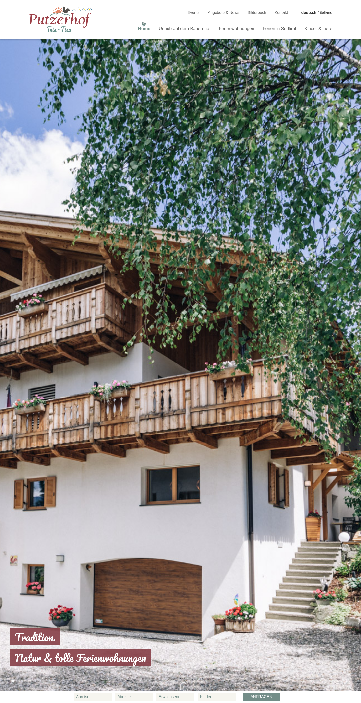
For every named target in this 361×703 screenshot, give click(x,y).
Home (144, 27)
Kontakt (281, 13)
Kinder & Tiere (318, 28)
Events (193, 13)
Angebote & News (223, 13)
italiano (326, 13)
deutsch (308, 13)
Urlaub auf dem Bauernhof (184, 28)
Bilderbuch (257, 13)
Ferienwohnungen (236, 28)
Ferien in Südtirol (279, 28)
